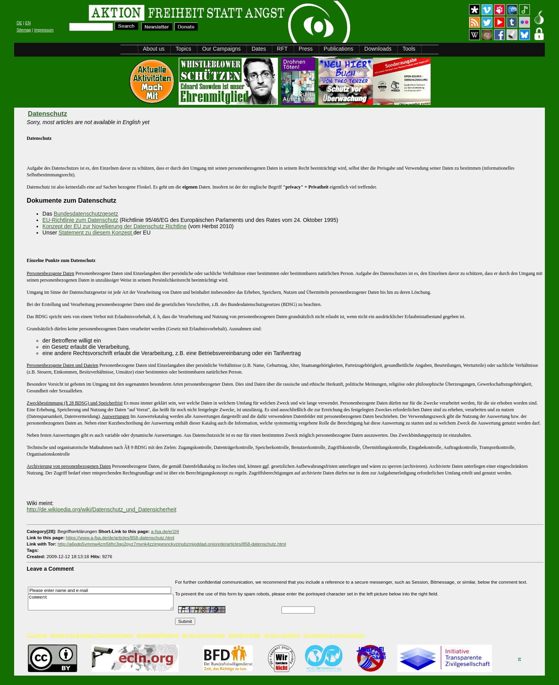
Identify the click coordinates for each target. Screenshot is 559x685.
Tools (408, 49)
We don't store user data (203, 641)
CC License (37, 641)
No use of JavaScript (282, 641)
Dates (259, 49)
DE (19, 23)
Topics (183, 49)
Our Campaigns (221, 49)
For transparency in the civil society (334, 641)
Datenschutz (47, 113)
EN (28, 23)
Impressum (43, 30)
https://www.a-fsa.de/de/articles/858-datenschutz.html (120, 537)
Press (306, 49)
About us (153, 49)
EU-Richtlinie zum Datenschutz (80, 220)
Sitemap (23, 30)
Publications (339, 49)
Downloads (377, 49)
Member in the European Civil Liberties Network (91, 641)
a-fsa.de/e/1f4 (165, 531)
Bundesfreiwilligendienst (158, 641)
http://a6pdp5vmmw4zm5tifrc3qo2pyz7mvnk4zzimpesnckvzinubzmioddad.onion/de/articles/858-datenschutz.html (172, 543)
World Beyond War (244, 641)
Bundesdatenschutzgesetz (86, 214)
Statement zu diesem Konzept (95, 232)
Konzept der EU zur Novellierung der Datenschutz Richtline (114, 226)
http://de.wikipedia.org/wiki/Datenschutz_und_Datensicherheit (101, 509)
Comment (103, 605)
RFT (282, 49)
